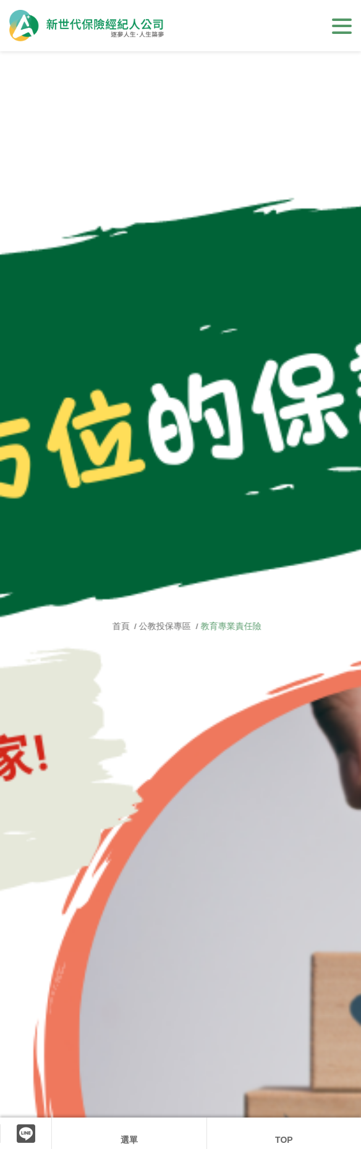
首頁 (133, 626)
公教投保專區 (176, 626)
